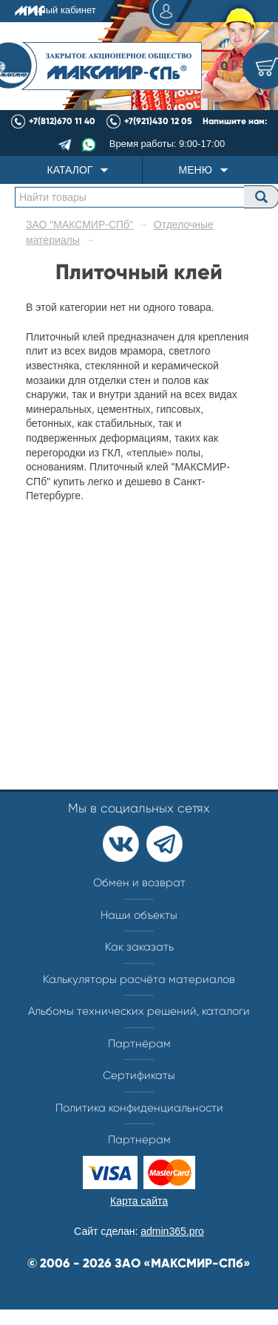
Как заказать (139, 946)
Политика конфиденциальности (139, 1108)
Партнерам (139, 1139)
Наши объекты (139, 915)
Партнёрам (139, 1043)
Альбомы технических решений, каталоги (139, 1011)
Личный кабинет (106, 11)
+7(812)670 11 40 (62, 121)
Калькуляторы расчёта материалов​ (139, 979)
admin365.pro (172, 1231)
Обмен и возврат (139, 882)
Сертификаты (139, 1075)
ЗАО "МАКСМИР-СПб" (79, 224)
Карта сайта (139, 1201)
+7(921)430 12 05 (158, 121)
